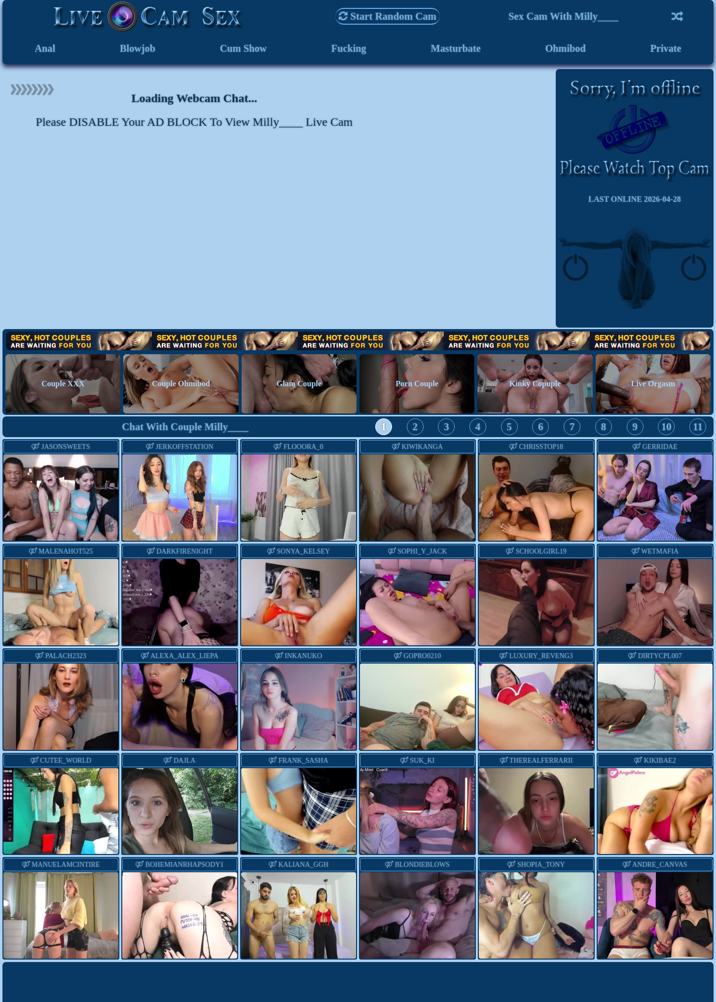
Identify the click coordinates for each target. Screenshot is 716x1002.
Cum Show (243, 49)
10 (666, 428)
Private (666, 49)
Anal (44, 49)
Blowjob (137, 49)
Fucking (348, 49)
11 (698, 428)
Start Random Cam (387, 16)
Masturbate (455, 49)
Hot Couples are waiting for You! (358, 342)
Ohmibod (565, 49)
